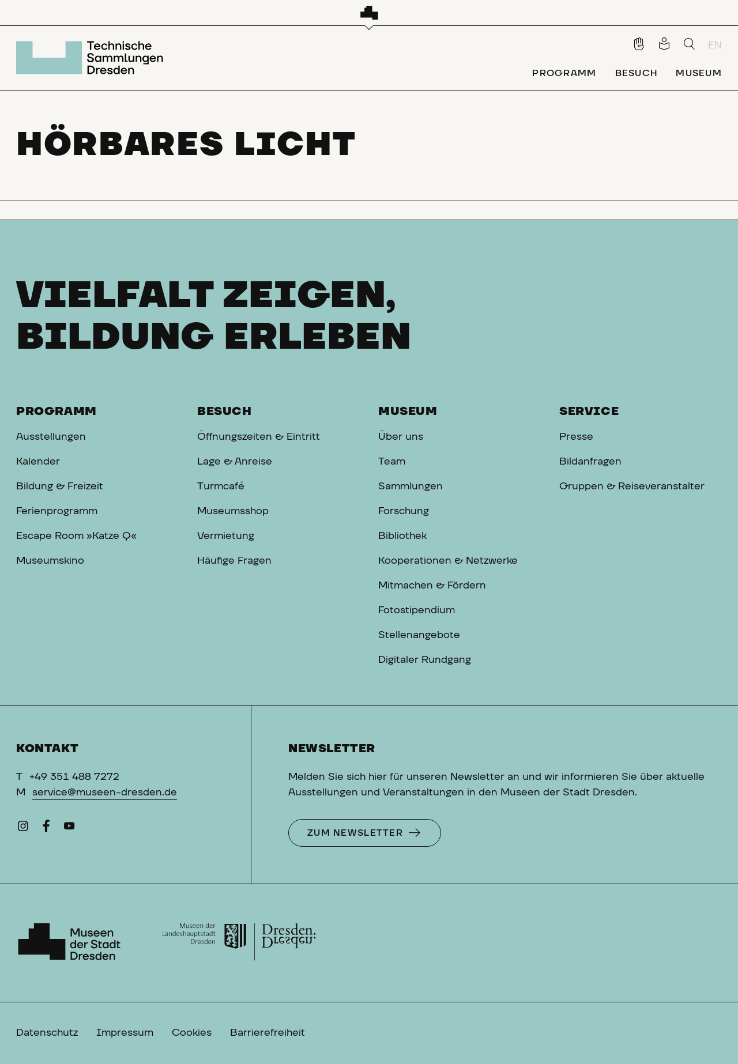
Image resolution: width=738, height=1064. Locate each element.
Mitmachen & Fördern (432, 585)
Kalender (38, 461)
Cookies (192, 1033)
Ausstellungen (51, 437)
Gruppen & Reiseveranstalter (632, 486)
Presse (576, 437)
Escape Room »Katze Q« (76, 536)
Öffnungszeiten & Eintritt (258, 437)
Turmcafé (220, 486)
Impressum (124, 1033)
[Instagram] (23, 829)
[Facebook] (46, 829)
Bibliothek (402, 536)
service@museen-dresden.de (104, 792)
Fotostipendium (416, 610)
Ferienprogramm (56, 511)
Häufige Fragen (234, 561)
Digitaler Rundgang (424, 660)
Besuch (224, 411)
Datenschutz (47, 1033)
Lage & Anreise (234, 461)
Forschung (403, 511)
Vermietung (225, 536)
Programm (56, 411)
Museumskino (50, 561)
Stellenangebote (419, 635)
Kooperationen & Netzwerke (448, 561)
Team (391, 461)
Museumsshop (233, 511)
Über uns (400, 437)
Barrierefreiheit (267, 1033)
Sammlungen (410, 486)
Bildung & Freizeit (59, 486)
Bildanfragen (590, 461)
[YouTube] (69, 829)
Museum (408, 411)
